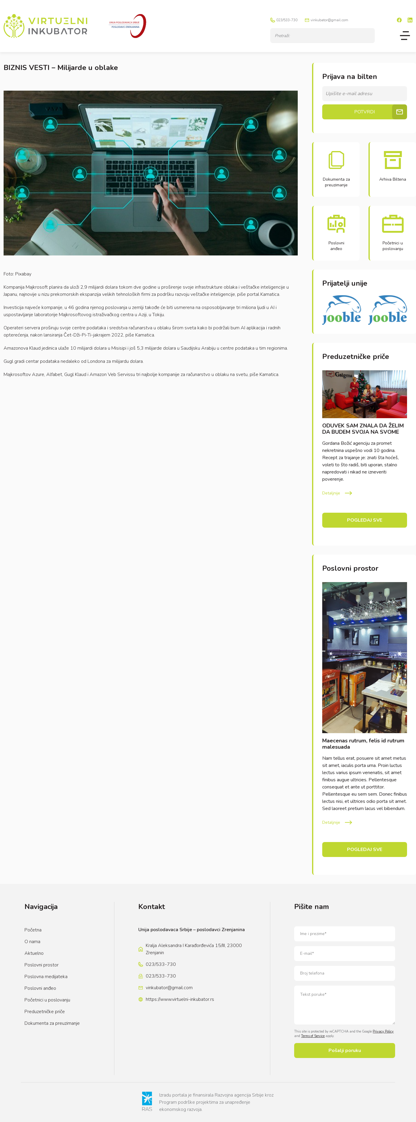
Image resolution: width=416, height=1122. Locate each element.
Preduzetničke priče (44, 1011)
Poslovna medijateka (45, 976)
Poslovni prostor (41, 965)
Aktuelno (34, 953)
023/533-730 (286, 20)
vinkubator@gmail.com (329, 20)
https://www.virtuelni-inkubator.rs (180, 999)
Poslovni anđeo (40, 988)
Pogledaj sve (364, 520)
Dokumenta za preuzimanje (52, 1023)
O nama (32, 941)
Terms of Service (313, 1036)
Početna (33, 930)
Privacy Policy (383, 1031)
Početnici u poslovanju (47, 1000)
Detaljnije (331, 493)
